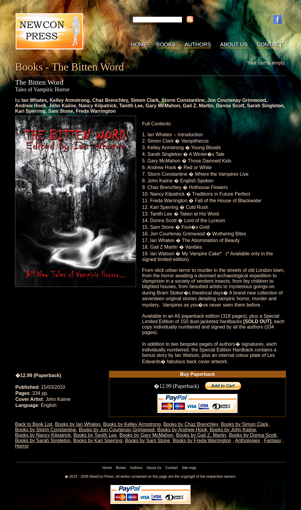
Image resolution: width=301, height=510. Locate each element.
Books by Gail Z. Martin (201, 435)
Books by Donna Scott (252, 435)
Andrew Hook (30, 105)
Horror (22, 446)
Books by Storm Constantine (45, 429)
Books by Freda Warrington (202, 440)
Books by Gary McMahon (146, 435)
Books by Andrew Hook (182, 429)
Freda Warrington (96, 111)
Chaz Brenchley (110, 100)
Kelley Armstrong (70, 100)
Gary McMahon (163, 105)
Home (139, 45)
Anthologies (247, 440)
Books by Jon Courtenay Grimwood (117, 429)
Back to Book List (33, 424)
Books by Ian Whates (78, 424)
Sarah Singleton (265, 105)
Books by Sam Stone (147, 440)
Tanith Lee (131, 105)
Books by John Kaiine (233, 429)
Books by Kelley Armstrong (132, 424)
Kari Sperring (30, 111)
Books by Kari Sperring (98, 440)
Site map (189, 468)
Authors (198, 45)
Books (165, 45)
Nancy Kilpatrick (97, 105)
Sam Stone (60, 111)
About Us (234, 45)
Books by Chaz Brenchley (190, 424)
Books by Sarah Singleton (42, 440)
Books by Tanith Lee (95, 435)
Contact (270, 45)
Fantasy (272, 440)
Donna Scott (230, 105)
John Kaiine (62, 105)
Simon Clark (145, 100)
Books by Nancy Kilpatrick (43, 435)
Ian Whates (34, 100)
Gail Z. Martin (198, 105)
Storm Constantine (182, 100)
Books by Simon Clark (244, 424)
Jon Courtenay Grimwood (236, 100)
